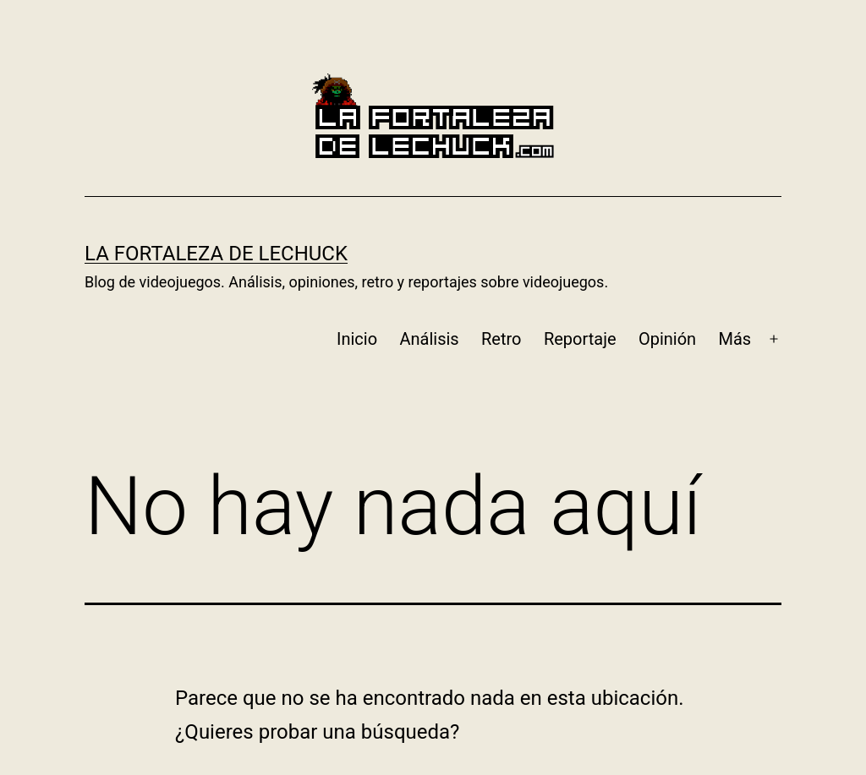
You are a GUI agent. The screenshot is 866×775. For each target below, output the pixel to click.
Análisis (428, 339)
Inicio (357, 339)
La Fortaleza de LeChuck (216, 253)
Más (735, 339)
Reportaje (580, 339)
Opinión (667, 339)
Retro (501, 339)
